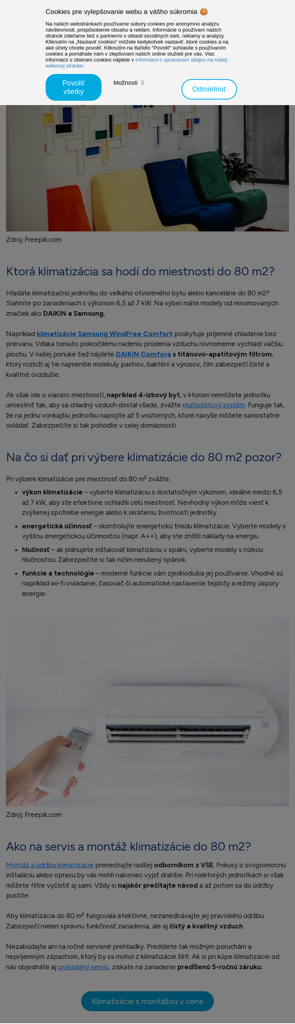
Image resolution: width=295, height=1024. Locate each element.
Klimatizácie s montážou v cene (147, 1001)
